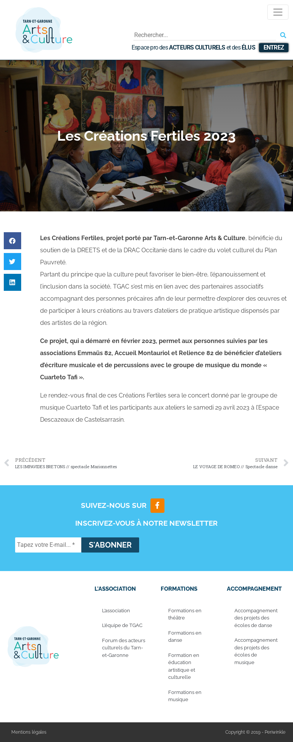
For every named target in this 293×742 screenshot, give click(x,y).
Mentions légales (29, 732)
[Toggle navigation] (277, 12)
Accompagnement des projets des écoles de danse (255, 618)
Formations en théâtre (185, 614)
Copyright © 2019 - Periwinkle (255, 732)
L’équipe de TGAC (122, 625)
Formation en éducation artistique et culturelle (183, 666)
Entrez (274, 47)
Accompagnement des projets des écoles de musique (255, 651)
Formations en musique (185, 696)
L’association (116, 610)
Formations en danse (185, 636)
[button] (12, 240)
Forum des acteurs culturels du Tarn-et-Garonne (123, 648)
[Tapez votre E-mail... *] (48, 545)
